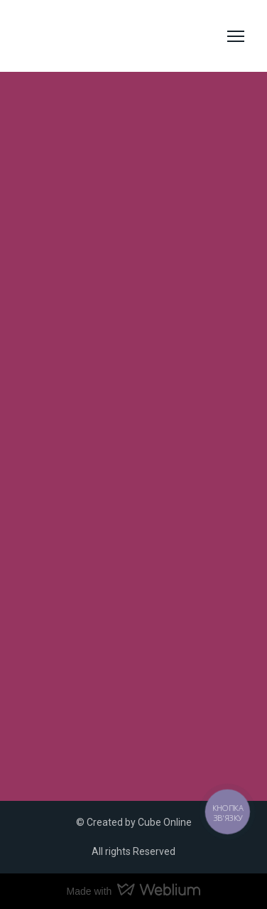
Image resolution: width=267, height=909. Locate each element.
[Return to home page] (81, 36)
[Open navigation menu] (236, 36)
